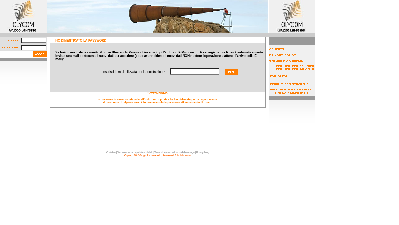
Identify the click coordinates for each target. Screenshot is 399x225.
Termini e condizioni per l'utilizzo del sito (135, 152)
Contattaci (111, 152)
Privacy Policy (202, 152)
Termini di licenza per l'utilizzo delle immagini (174, 152)
